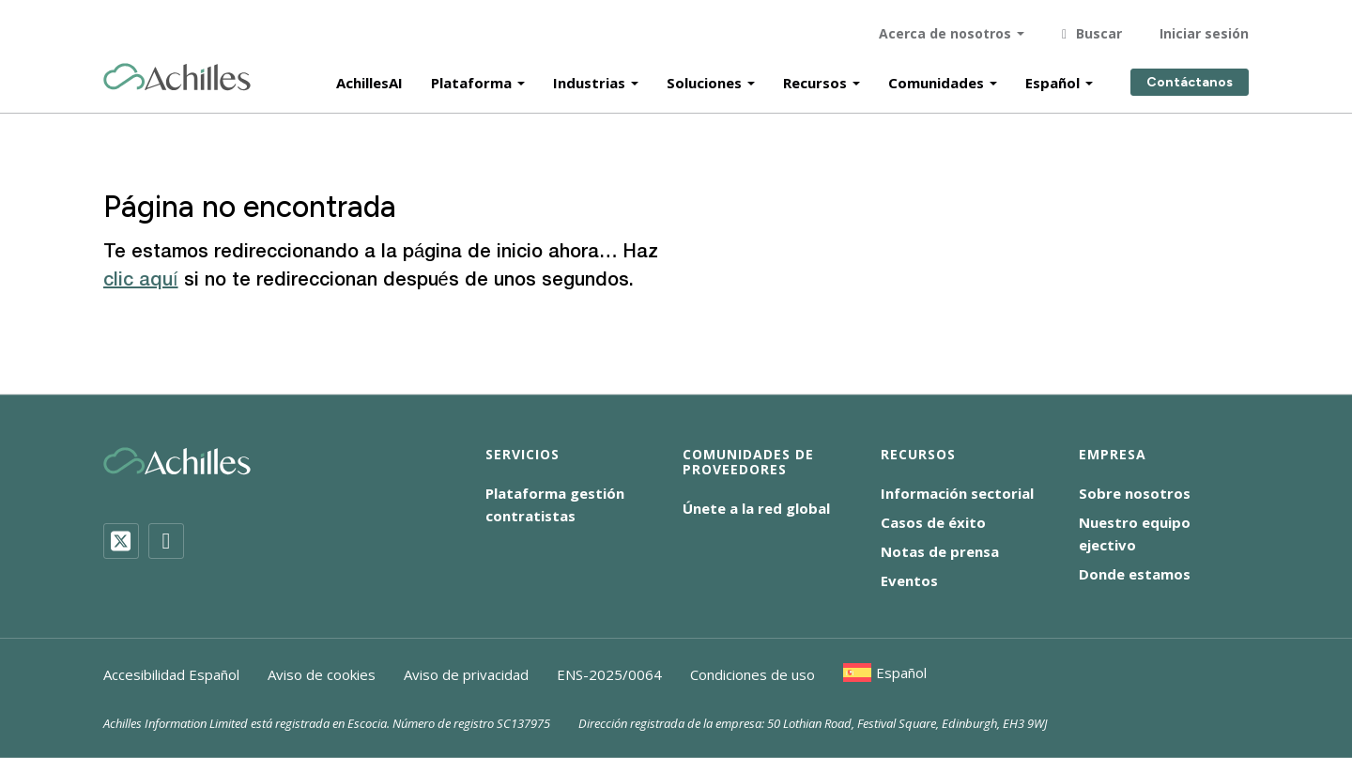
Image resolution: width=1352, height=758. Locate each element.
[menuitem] (885, 672)
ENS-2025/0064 (609, 674)
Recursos (815, 77)
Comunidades (936, 77)
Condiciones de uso (752, 674)
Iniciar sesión (1204, 28)
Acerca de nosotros (945, 28)
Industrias (589, 77)
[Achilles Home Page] (177, 71)
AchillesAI (369, 77)
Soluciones (704, 77)
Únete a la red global (756, 508)
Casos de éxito (933, 522)
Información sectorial (957, 493)
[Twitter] (121, 541)
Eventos (909, 580)
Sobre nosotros (1135, 493)
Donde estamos (1135, 574)
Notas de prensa (940, 551)
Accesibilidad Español (171, 674)
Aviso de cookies (322, 674)
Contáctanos (1189, 77)
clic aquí (140, 280)
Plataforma (471, 77)
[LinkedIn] (166, 541)
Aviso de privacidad (466, 674)
